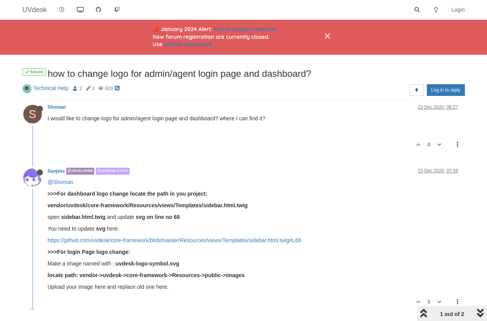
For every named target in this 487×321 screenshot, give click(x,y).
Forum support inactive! (245, 29)
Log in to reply (445, 90)
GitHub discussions (188, 44)
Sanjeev (56, 171)
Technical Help (51, 88)
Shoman (57, 107)
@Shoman (60, 182)
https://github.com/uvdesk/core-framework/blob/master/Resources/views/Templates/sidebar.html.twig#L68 (175, 240)
